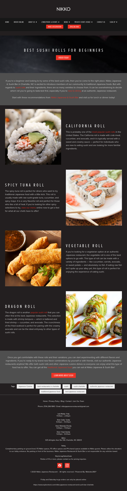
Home (7, 22)
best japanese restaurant (74, 391)
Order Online (19, 22)
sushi (66, 386)
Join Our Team (78, 401)
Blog (62, 401)
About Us (32, 22)
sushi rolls (20, 87)
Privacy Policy (54, 401)
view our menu (28, 207)
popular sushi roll (39, 312)
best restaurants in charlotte (48, 386)
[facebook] (59, 465)
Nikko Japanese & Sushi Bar (64, 97)
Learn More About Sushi (63, 375)
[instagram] (67, 465)
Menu (67, 22)
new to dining (74, 90)
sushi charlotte (79, 386)
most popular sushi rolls (103, 131)
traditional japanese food (50, 391)
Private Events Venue (84, 22)
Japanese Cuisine (25, 386)
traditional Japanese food (60, 367)
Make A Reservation (54, 26)
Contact (68, 401)
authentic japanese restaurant (101, 386)
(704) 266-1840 (74, 26)
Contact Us (101, 22)
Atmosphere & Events (50, 22)
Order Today (63, 57)
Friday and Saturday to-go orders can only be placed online (63, 479)
